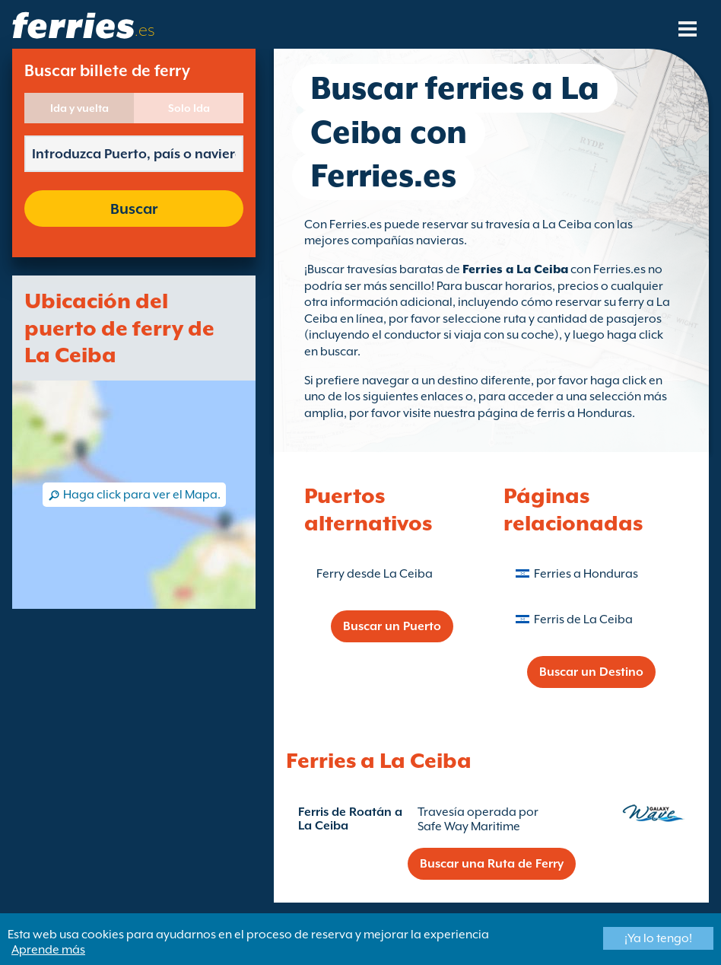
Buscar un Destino (591, 672)
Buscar (133, 208)
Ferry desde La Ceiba (374, 574)
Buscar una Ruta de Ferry (492, 864)
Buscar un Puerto (392, 626)
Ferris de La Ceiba (583, 619)
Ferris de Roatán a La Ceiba (350, 819)
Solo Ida (189, 108)
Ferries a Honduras (586, 574)
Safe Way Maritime (469, 826)
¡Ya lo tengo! (658, 938)
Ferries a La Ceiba (515, 269)
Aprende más (48, 950)
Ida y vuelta (79, 108)
